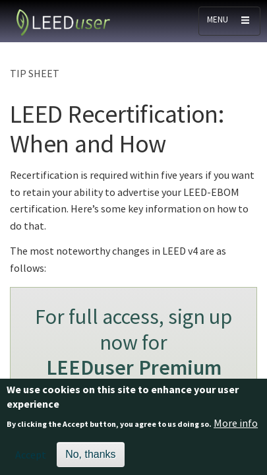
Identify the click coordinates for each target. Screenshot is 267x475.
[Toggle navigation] (229, 21)
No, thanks (90, 460)
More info (236, 428)
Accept (30, 461)
